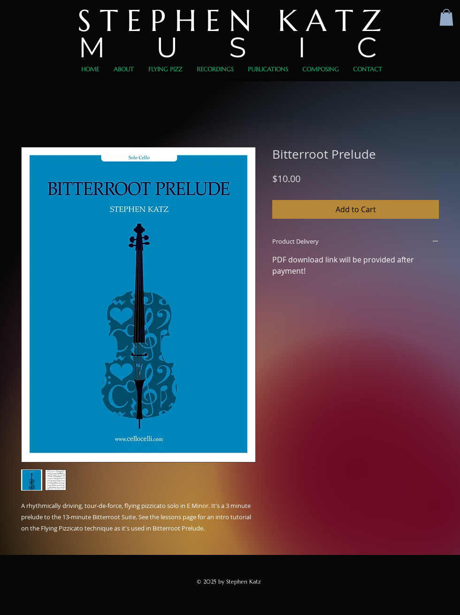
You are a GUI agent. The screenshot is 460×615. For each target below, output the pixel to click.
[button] (446, 17)
